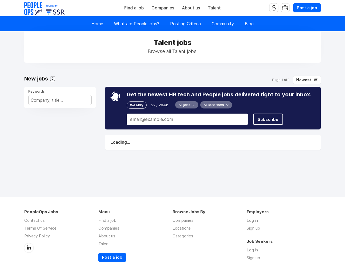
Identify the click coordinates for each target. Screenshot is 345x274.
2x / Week (159, 105)
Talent (214, 7)
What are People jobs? (136, 23)
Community (223, 23)
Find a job (134, 7)
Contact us (34, 220)
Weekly (136, 105)
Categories (182, 235)
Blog (249, 23)
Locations (181, 228)
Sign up (253, 228)
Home (97, 23)
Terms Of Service (40, 228)
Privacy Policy (37, 235)
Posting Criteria (185, 23)
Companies (162, 7)
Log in (252, 220)
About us (191, 7)
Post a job (307, 7)
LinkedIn (28, 247)
